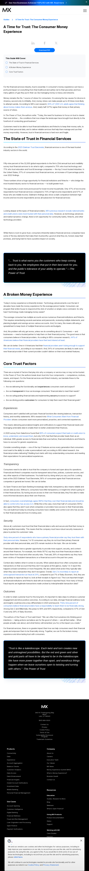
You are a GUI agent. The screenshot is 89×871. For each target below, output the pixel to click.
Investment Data (13, 786)
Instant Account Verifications (17, 783)
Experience (11, 760)
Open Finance (12, 826)
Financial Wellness (13, 816)
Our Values (51, 763)
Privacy (44, 727)
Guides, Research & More (56, 799)
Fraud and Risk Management (17, 819)
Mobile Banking (12, 789)
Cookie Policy (44, 730)
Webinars (50, 805)
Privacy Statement (51, 865)
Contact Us (44, 724)
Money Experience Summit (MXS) (59, 770)
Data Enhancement (14, 776)
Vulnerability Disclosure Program (44, 735)
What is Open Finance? (55, 809)
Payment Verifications (15, 829)
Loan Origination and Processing (19, 822)
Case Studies (51, 833)
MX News (50, 766)
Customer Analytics (14, 770)
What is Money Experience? (57, 773)
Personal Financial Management (18, 793)
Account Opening (13, 806)
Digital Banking (12, 812)
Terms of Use (44, 732)
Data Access (11, 773)
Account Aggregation (14, 763)
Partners (50, 837)
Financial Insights (13, 780)
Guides (6, 20)
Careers (50, 756)
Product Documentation (55, 818)
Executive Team (52, 760)
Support (49, 824)
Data (8, 756)
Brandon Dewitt (52, 776)
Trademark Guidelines (44, 739)
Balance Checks (13, 766)
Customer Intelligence (15, 809)
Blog (48, 802)
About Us (50, 753)
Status (49, 821)
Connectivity (11, 753)
